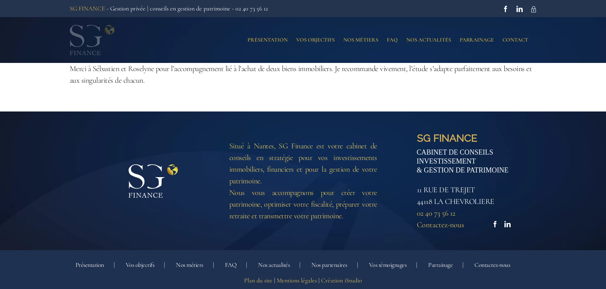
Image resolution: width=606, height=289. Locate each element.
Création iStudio (341, 281)
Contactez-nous (440, 225)
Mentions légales (297, 281)
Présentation (90, 265)
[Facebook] (495, 224)
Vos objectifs (140, 265)
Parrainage (440, 265)
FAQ (231, 265)
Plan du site (258, 281)
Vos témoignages (388, 265)
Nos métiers (189, 265)
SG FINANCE (87, 8)
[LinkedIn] (507, 224)
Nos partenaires (329, 265)
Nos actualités (274, 265)
